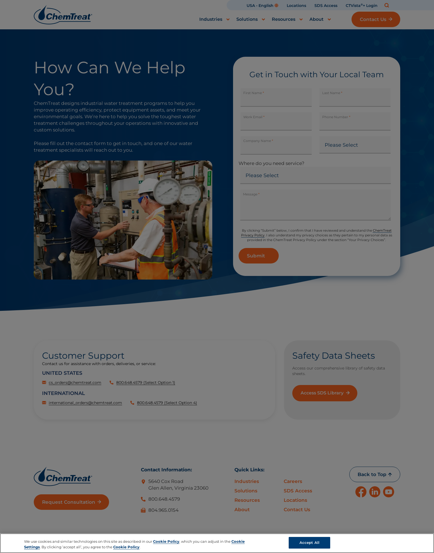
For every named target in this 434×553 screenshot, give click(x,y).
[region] (217, 543)
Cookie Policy (166, 541)
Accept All (309, 542)
